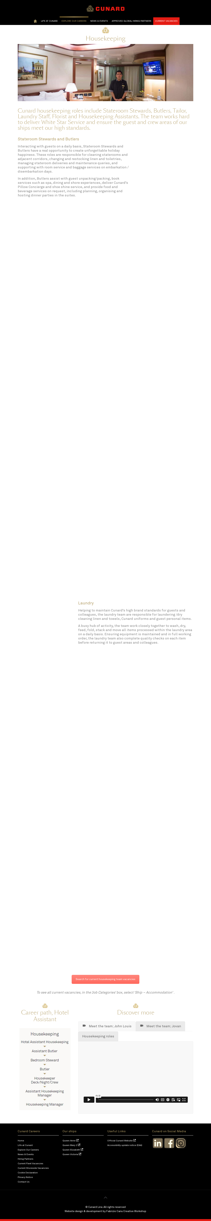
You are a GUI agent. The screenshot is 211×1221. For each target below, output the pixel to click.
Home (21, 1141)
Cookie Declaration (28, 1173)
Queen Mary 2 (70, 1145)
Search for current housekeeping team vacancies (105, 979)
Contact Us (24, 1182)
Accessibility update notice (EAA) (124, 1145)
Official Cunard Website (120, 1141)
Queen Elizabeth (71, 1150)
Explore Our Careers (28, 1150)
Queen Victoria (70, 1154)
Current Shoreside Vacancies (33, 1168)
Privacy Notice (25, 1177)
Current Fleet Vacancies (30, 1164)
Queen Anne (69, 1141)
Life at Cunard (25, 1145)
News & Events (26, 1154)
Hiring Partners (25, 1159)
